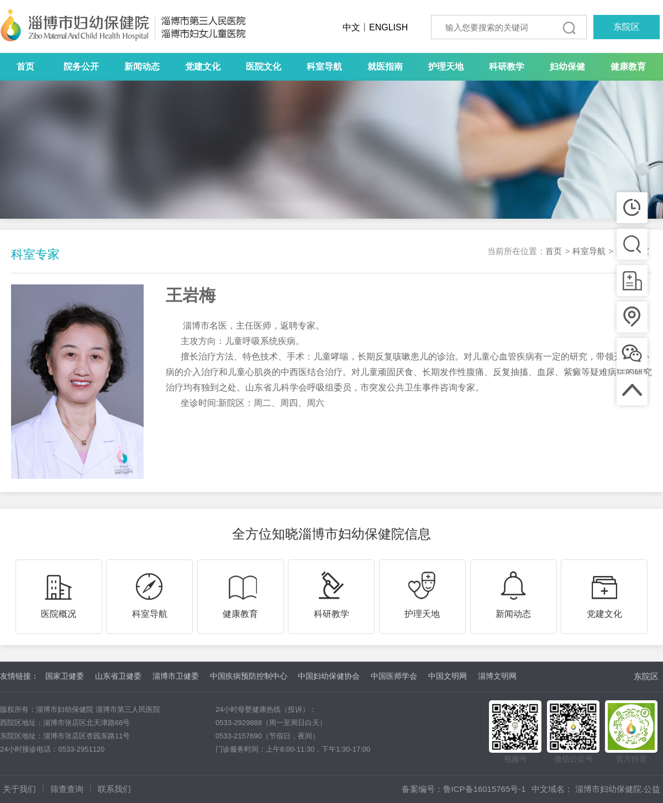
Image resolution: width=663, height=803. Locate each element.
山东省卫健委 (118, 676)
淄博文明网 (497, 676)
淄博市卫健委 (175, 676)
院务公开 (81, 66)
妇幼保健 (567, 66)
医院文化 (263, 66)
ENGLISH (388, 27)
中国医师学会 (394, 676)
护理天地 (446, 66)
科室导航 (324, 66)
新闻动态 (142, 66)
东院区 (626, 26)
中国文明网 (447, 676)
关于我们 (19, 789)
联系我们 (114, 789)
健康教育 (628, 66)
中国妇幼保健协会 (329, 676)
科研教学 (506, 66)
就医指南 (385, 66)
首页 (25, 66)
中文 (351, 27)
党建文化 (202, 66)
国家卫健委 (64, 676)
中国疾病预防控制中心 (248, 676)
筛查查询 (66, 789)
